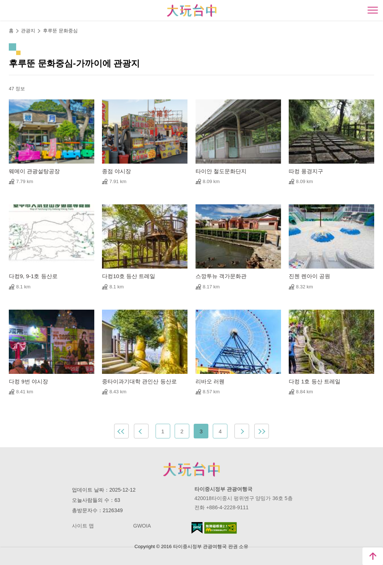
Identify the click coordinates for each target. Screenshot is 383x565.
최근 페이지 (261, 431)
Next (241, 431)
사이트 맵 (83, 526)
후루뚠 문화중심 (60, 30)
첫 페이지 (121, 431)
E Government (197, 527)
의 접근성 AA (220, 528)
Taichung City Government (191, 469)
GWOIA (142, 526)
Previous (141, 431)
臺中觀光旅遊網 (191, 10)
